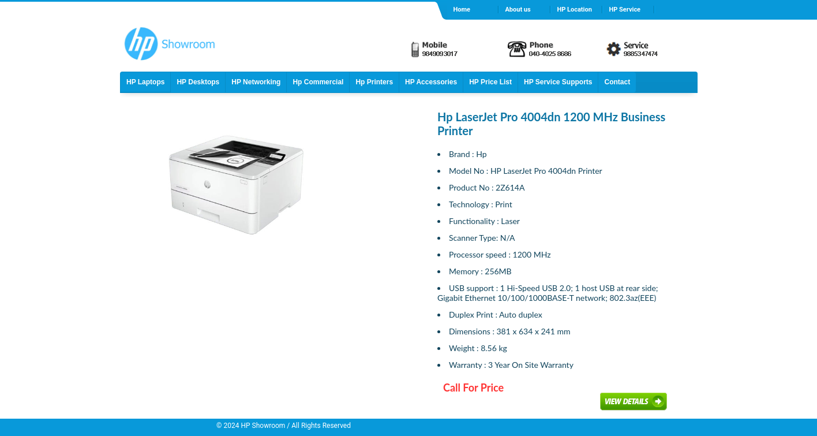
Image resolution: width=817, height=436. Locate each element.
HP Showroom (262, 426)
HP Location (574, 9)
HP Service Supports (558, 82)
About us (517, 9)
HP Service (624, 9)
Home (461, 9)
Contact (617, 82)
